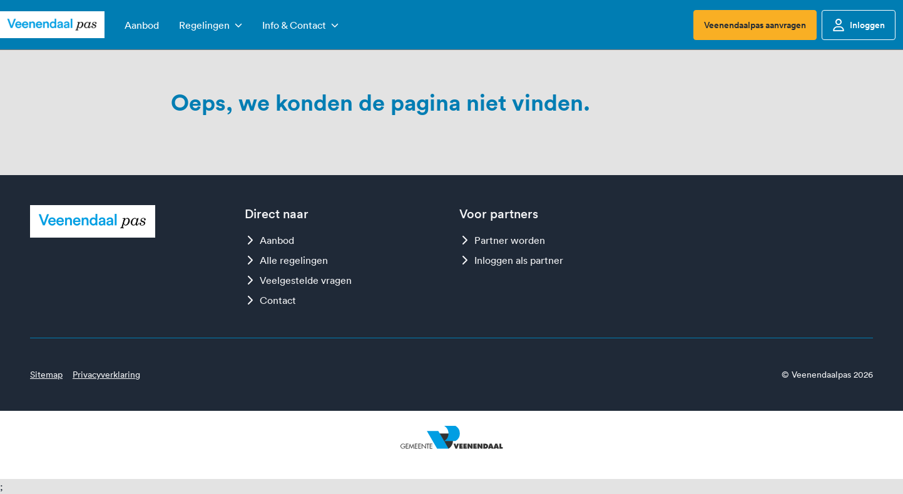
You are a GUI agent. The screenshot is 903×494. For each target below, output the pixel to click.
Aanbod (269, 240)
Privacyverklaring (106, 374)
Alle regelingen (286, 260)
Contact (270, 300)
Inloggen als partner (511, 260)
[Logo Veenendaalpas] (52, 25)
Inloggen (858, 25)
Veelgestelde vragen (298, 280)
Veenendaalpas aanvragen (755, 25)
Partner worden (502, 240)
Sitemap (46, 374)
